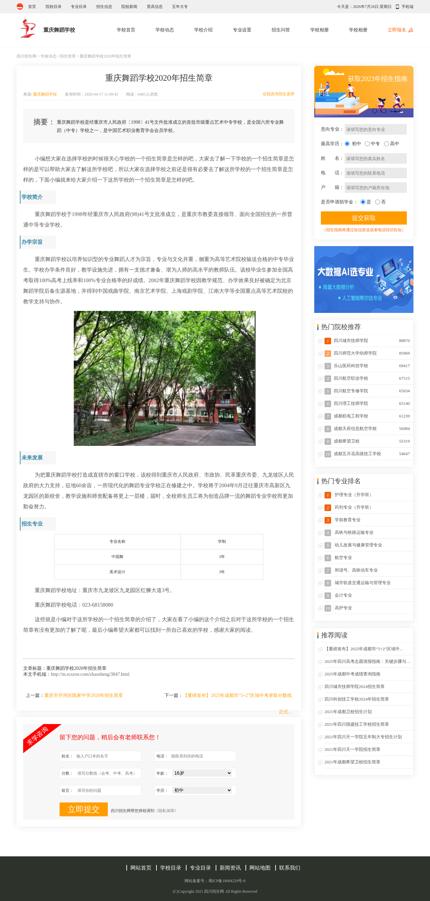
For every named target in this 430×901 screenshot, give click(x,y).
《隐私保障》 (166, 810)
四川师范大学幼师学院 (367, 353)
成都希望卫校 (367, 441)
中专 (375, 143)
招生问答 (281, 29)
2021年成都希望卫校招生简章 (352, 761)
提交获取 (364, 218)
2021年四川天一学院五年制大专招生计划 (363, 736)
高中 (394, 143)
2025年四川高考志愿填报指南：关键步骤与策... (368, 661)
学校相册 (319, 29)
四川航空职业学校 (367, 378)
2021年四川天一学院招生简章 (352, 749)
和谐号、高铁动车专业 (351, 570)
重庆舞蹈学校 (45, 94)
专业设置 (242, 29)
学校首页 (126, 29)
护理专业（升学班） (348, 495)
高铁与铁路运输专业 (348, 533)
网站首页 (140, 868)
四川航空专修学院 (367, 391)
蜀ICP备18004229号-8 (227, 881)
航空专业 (338, 558)
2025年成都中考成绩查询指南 (352, 673)
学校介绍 (203, 29)
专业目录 (79, 6)
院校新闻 (129, 6)
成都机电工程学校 (367, 416)
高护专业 (338, 608)
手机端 (407, 6)
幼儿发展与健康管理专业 (353, 545)
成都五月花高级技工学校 (367, 454)
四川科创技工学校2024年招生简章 (356, 699)
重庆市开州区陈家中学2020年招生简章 (83, 695)
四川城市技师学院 (367, 340)
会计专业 (338, 595)
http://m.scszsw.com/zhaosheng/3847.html (90, 674)
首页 (32, 6)
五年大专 (180, 6)
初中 (356, 143)
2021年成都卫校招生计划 (348, 711)
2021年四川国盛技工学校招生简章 (356, 724)
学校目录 (170, 868)
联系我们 (289, 868)
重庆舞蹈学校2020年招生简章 (105, 56)
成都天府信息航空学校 (367, 428)
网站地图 (260, 868)
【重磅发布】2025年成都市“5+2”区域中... (363, 648)
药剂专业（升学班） (348, 507)
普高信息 (155, 6)
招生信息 (104, 6)
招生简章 (68, 56)
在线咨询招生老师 (278, 94)
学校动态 (164, 29)
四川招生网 (26, 56)
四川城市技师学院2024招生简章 (354, 686)
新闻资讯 (230, 868)
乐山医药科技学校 (367, 366)
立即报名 (397, 29)
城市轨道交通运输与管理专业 (357, 583)
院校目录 (54, 6)
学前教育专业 (342, 520)
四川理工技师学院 (367, 403)
